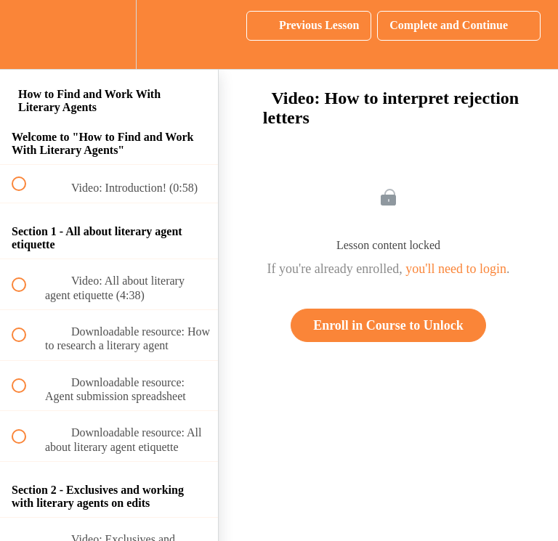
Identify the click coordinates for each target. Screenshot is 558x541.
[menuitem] (109, 34)
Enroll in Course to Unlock (388, 325)
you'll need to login (455, 268)
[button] (27, 34)
